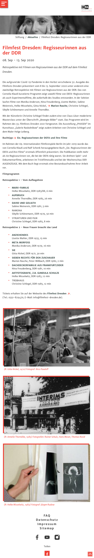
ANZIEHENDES (20, 235)
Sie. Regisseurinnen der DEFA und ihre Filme (40, 137)
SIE (13, 250)
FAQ (47, 515)
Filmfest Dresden (58, 293)
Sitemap (47, 528)
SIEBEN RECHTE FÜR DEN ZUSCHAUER (33, 257)
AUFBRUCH (18, 195)
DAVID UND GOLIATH (24, 203)
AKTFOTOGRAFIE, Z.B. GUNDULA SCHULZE (35, 273)
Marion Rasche (57, 105)
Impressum (47, 524)
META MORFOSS (21, 242)
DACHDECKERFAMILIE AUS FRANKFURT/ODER (37, 265)
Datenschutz (47, 520)
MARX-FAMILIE (20, 187)
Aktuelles (33, 37)
